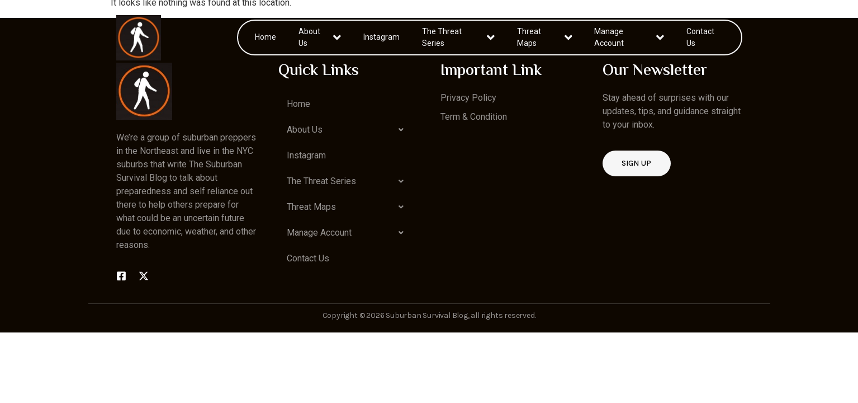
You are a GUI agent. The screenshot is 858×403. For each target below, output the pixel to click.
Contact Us (700, 37)
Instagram (381, 36)
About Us (319, 37)
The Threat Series (458, 37)
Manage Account (629, 37)
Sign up (637, 163)
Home (265, 36)
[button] (348, 130)
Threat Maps (544, 37)
